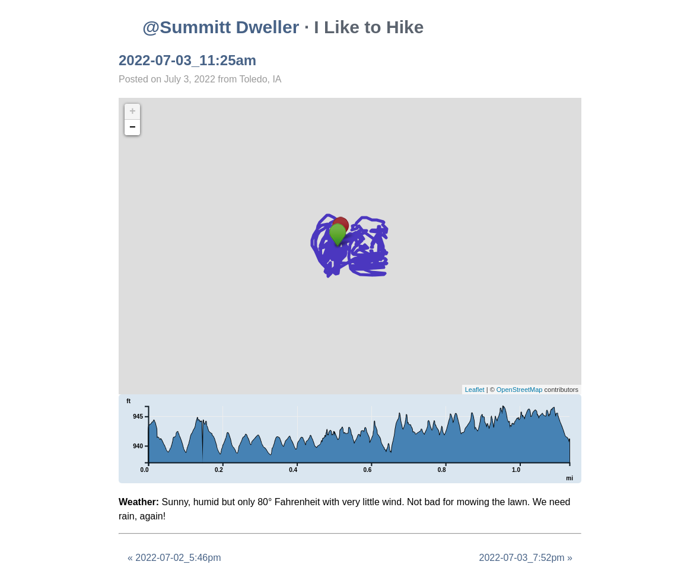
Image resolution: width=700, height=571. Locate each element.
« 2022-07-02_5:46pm (174, 558)
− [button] (132, 127)
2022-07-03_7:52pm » (525, 558)
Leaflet (475, 389)
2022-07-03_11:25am (187, 60)
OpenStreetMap (520, 389)
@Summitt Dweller (220, 27)
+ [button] (132, 111)
